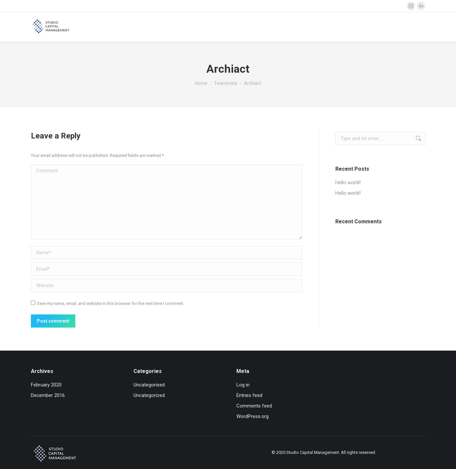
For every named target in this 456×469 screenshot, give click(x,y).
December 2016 (48, 395)
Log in (243, 385)
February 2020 (46, 385)
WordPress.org (252, 416)
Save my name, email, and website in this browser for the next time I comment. (110, 303)
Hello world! (348, 182)
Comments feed (254, 406)
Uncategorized (149, 395)
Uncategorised (149, 385)
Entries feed (249, 395)
